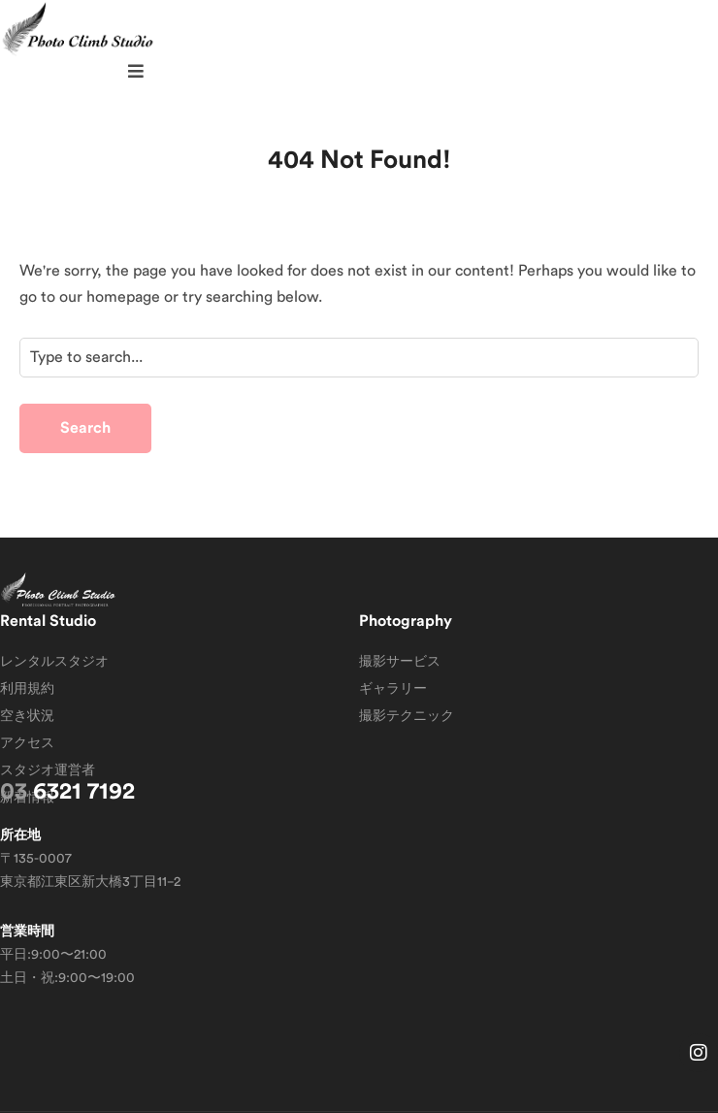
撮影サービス (400, 662)
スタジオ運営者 (47, 770)
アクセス (27, 743)
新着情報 (27, 797)
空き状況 (27, 716)
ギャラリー (393, 689)
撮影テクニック (406, 716)
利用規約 (27, 689)
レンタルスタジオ (54, 662)
